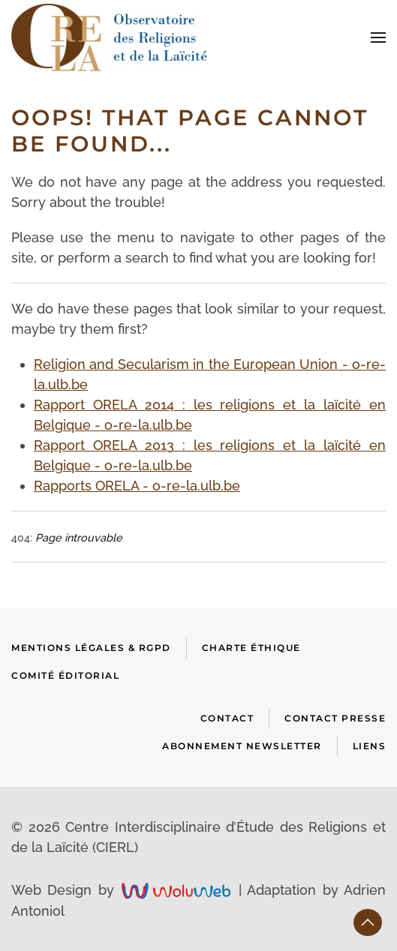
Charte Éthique (251, 647)
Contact (227, 718)
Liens (369, 746)
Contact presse (335, 718)
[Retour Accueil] (109, 37)
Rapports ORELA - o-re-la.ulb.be (137, 486)
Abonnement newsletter (242, 746)
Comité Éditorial (65, 675)
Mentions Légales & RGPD (91, 647)
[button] (378, 37)
